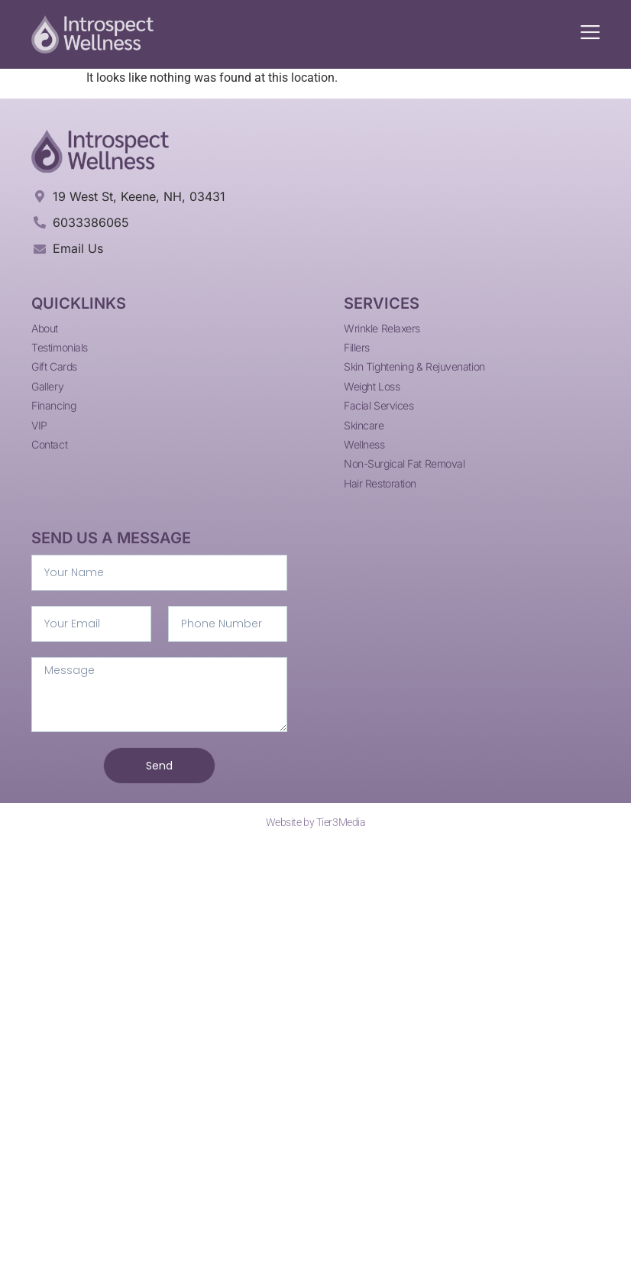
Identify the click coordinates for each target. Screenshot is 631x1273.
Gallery (47, 386)
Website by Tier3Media (316, 822)
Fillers (357, 347)
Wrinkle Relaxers (382, 328)
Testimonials (59, 347)
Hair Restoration (380, 483)
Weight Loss (372, 386)
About (44, 328)
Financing (53, 405)
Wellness (364, 444)
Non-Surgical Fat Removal (404, 463)
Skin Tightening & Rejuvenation (414, 366)
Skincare (363, 425)
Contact (49, 444)
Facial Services (378, 405)
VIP (39, 425)
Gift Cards (54, 366)
